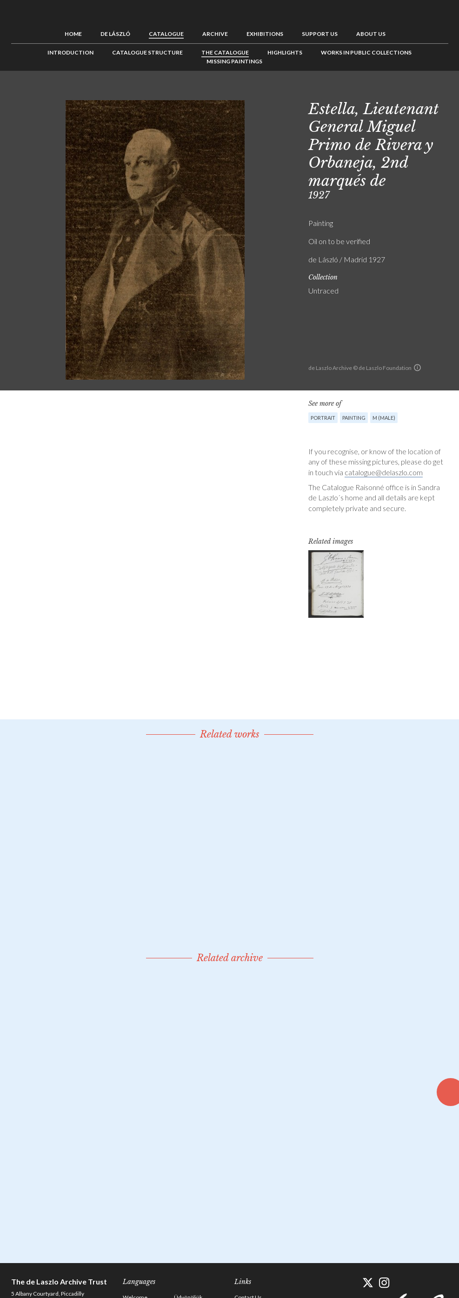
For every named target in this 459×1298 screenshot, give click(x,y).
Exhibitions (264, 33)
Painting (354, 418)
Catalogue (166, 33)
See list (427, 92)
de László (115, 33)
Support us (320, 33)
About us (371, 33)
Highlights (284, 52)
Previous (412, 92)
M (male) (384, 418)
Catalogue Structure (147, 52)
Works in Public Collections (366, 52)
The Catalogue (225, 52)
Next (441, 92)
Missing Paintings (234, 61)
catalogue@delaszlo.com (384, 472)
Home (73, 33)
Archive (215, 33)
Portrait (323, 418)
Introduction (70, 52)
